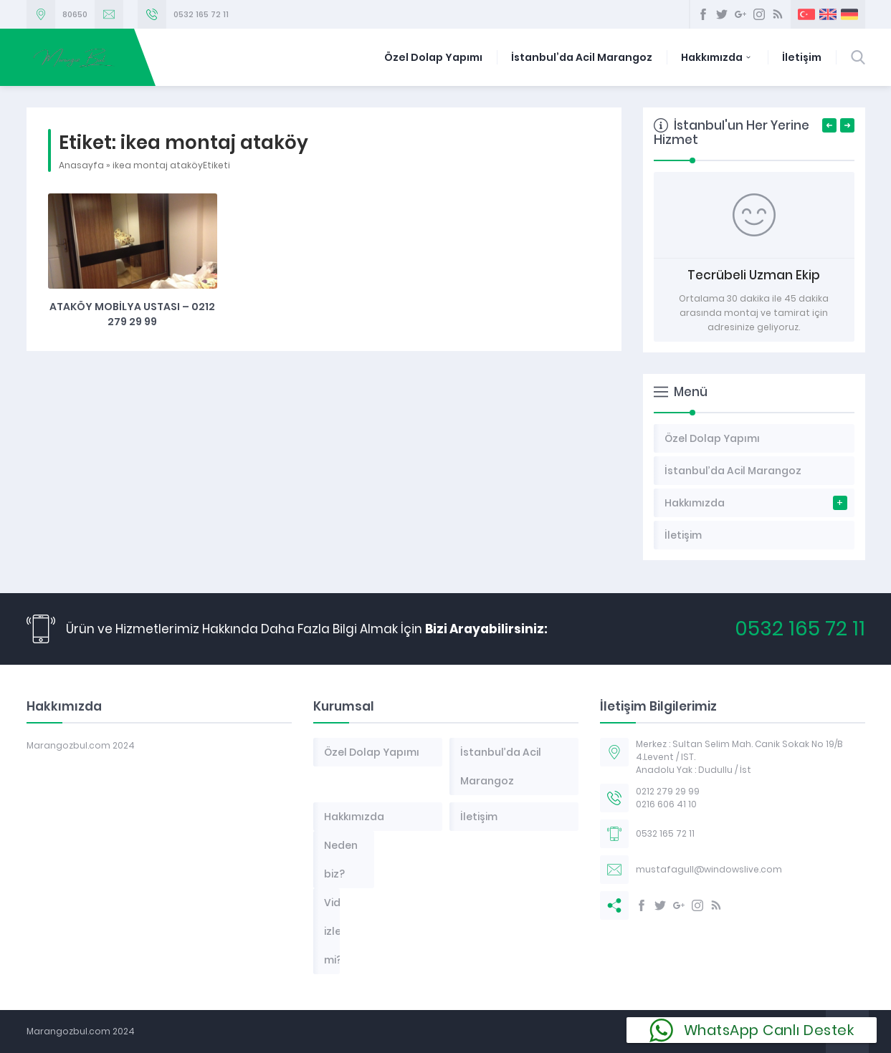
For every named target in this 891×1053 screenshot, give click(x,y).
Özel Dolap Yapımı (433, 57)
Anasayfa (81, 165)
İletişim (801, 57)
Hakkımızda (717, 57)
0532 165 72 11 (201, 14)
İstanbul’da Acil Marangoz (581, 57)
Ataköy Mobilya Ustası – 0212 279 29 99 (132, 314)
